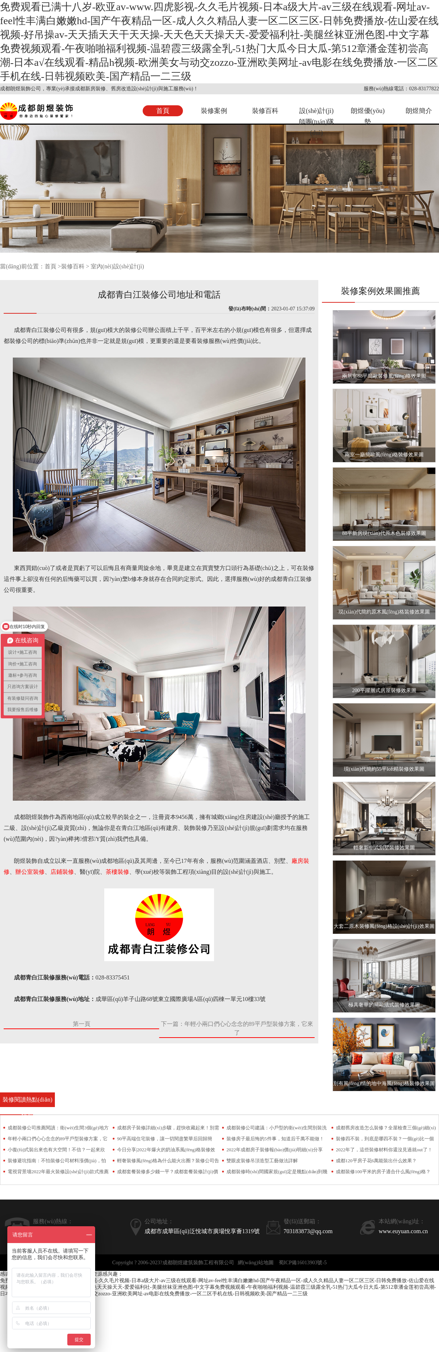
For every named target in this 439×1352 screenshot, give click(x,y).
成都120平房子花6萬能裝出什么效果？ (376, 1160)
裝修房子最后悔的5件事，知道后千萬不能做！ (275, 1138)
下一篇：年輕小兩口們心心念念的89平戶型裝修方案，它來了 (237, 1028)
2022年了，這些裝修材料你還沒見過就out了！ (384, 1149)
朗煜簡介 (419, 110)
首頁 (162, 110)
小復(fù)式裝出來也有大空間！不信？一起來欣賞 (56, 1151)
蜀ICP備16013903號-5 (303, 1262)
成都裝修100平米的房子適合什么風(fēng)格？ (383, 1171)
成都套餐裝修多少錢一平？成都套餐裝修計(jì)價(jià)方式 (167, 1173)
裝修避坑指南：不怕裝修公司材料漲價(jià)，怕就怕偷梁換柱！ (57, 1162)
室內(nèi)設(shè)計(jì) (117, 266)
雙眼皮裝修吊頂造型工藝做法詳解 (262, 1160)
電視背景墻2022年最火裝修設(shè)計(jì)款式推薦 (58, 1171)
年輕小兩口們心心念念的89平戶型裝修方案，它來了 (58, 1140)
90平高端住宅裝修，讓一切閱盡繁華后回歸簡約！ (164, 1140)
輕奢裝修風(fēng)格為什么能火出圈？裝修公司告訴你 (168, 1162)
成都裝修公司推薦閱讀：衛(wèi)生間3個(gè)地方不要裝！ (58, 1129)
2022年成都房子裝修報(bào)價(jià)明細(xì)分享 (274, 1149)
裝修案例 (214, 110)
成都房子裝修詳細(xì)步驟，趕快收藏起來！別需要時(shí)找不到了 (168, 1129)
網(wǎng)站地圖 (255, 1262)
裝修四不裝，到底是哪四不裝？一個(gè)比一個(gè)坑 (385, 1140)
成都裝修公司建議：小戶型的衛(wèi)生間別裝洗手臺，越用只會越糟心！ (276, 1129)
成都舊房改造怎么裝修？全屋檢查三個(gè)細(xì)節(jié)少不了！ (386, 1129)
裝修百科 (265, 110)
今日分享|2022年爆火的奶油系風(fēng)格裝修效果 (166, 1151)
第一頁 (81, 1024)
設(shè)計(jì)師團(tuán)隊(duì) (316, 121)
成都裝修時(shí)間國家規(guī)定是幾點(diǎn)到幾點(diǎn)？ (276, 1173)
